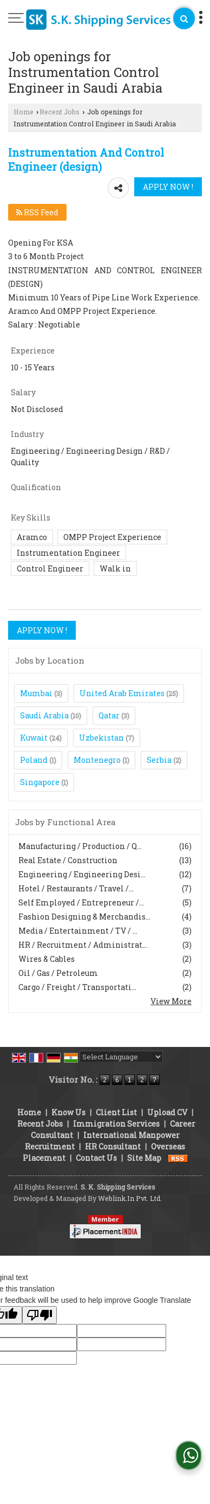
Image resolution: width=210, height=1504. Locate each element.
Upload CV (167, 1112)
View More (171, 1001)
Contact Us (96, 1158)
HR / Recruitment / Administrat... (82, 945)
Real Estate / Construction (67, 860)
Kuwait (34, 737)
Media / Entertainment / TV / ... (77, 930)
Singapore (40, 782)
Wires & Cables (46, 959)
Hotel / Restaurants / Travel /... (76, 888)
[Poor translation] (39, 1315)
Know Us (68, 1112)
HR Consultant (113, 1146)
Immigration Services (116, 1124)
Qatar (109, 715)
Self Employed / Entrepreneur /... (81, 902)
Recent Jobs (60, 111)
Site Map (144, 1158)
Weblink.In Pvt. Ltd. (130, 1198)
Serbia (159, 760)
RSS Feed (37, 212)
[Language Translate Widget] (121, 1057)
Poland (34, 760)
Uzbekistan (101, 737)
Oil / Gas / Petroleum (58, 973)
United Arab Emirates (122, 693)
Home (24, 111)
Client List (116, 1112)
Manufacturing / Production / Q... (80, 846)
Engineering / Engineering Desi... (82, 874)
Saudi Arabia (44, 715)
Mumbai (36, 693)
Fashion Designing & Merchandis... (84, 916)
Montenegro (97, 760)
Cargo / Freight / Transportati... (77, 987)
